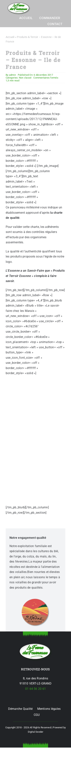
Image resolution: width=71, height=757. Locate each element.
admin (12, 74)
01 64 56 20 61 (35, 689)
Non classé (25, 77)
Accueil (10, 37)
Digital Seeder (35, 731)
